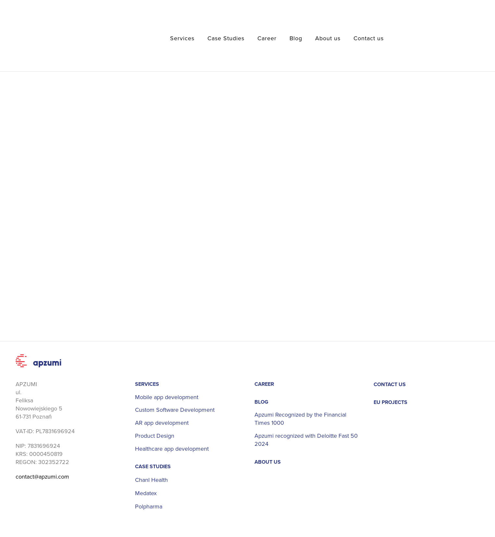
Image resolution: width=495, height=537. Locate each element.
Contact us (368, 38)
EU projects (390, 402)
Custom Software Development (175, 410)
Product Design (154, 436)
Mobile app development (166, 397)
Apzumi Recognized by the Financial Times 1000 (300, 419)
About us (327, 38)
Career (267, 38)
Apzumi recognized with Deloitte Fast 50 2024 (306, 440)
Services (182, 38)
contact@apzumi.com (42, 476)
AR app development (162, 423)
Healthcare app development (172, 449)
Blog (296, 38)
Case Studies (225, 38)
